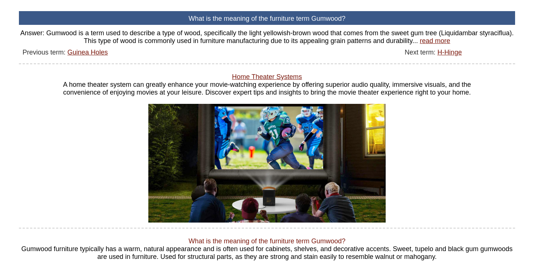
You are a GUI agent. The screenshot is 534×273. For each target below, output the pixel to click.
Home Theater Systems (267, 76)
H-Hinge (449, 52)
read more (435, 41)
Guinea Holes (87, 52)
